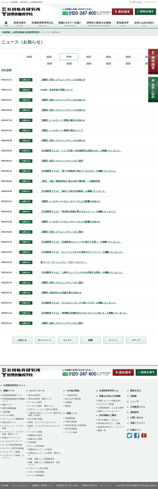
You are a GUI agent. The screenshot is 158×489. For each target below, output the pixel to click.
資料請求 (134, 412)
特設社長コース (9, 422)
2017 (88, 56)
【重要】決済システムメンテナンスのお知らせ (63, 79)
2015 (128, 56)
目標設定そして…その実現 (40, 449)
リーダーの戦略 (35, 432)
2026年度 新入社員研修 (75, 425)
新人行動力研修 (35, 419)
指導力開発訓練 (9, 408)
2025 (69, 63)
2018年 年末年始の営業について (57, 89)
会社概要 (5, 485)
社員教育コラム (137, 407)
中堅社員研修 (71, 422)
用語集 (133, 396)
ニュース (134, 401)
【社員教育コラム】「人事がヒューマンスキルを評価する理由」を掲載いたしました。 (82, 272)
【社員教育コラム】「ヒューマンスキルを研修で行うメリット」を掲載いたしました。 (82, 252)
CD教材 (68, 402)
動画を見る (135, 390)
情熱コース (7, 405)
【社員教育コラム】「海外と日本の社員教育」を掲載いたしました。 (74, 191)
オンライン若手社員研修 (13, 448)
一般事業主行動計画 (89, 485)
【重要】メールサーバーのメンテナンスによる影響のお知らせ (70, 201)
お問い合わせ (136, 2)
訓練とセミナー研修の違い (109, 401)
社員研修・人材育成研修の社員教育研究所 (20, 32)
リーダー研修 (71, 432)
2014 (147, 56)
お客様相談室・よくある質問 (110, 408)
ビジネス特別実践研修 (12, 445)
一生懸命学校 (71, 395)
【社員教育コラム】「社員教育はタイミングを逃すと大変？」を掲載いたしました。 (81, 242)
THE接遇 (32, 442)
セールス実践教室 (36, 475)
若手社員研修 (71, 429)
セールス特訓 (8, 415)
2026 (49, 63)
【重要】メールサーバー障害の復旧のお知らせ (63, 120)
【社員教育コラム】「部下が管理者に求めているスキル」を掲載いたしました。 (79, 171)
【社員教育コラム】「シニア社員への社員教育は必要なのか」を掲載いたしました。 (81, 150)
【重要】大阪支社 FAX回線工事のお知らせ (61, 292)
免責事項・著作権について (43, 485)
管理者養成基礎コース (12, 395)
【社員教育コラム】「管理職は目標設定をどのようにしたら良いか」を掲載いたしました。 (84, 313)
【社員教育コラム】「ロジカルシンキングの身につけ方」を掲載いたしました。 (79, 303)
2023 (108, 63)
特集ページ (71, 413)
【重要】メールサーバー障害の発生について (62, 130)
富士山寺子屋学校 (73, 399)
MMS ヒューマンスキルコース (42, 422)
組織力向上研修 (35, 439)
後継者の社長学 (35, 435)
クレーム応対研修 (36, 446)
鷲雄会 (68, 406)
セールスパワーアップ (12, 441)
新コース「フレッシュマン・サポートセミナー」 (64, 262)
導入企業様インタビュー (109, 420)
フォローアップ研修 (11, 452)
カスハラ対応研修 (36, 472)
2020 (29, 56)
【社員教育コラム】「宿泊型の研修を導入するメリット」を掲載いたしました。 (79, 211)
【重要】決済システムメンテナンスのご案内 (62, 161)
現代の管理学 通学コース (40, 399)
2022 (128, 63)
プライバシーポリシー (20, 485)
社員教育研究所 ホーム (14, 385)
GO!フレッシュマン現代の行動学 (42, 409)
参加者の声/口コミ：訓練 (109, 423)
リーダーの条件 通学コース (41, 406)
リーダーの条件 (35, 402)
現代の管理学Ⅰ (35, 395)
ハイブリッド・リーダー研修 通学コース (13, 433)
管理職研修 (70, 418)
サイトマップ (151, 2)
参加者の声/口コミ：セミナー (111, 427)
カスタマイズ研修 (106, 404)
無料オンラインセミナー (109, 411)
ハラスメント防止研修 (38, 468)
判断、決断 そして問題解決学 (41, 459)
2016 (108, 56)
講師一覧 (102, 430)
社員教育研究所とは (108, 390)
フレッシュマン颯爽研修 (13, 419)
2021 (147, 63)
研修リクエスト (137, 423)
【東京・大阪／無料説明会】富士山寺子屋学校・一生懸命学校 (70, 181)
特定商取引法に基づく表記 (67, 485)
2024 (88, 63)
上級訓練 (6, 412)
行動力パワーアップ (11, 438)
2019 (48, 56)
